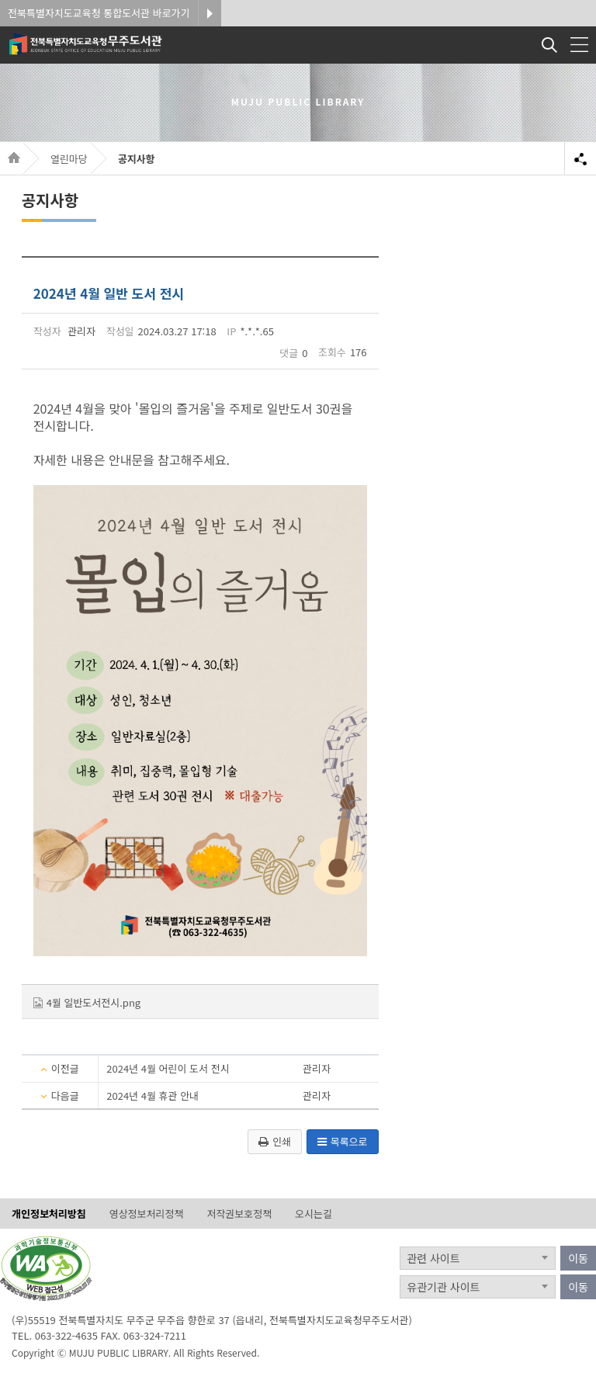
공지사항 (136, 158)
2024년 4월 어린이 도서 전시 (167, 1068)
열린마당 (69, 158)
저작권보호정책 (239, 1214)
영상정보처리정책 (146, 1214)
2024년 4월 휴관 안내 (152, 1095)
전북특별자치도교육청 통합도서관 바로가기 (99, 12)
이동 (578, 1258)
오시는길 (313, 1214)
